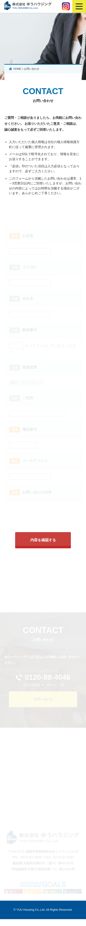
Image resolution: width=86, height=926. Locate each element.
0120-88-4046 (47, 684)
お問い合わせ (43, 706)
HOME (17, 68)
